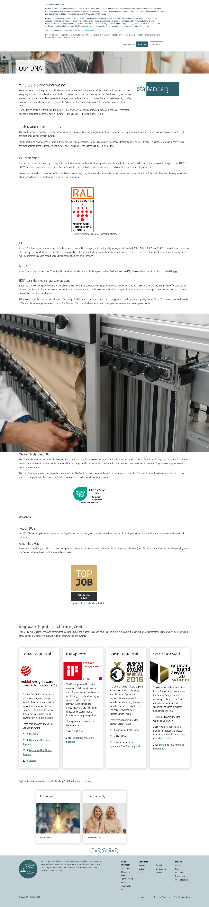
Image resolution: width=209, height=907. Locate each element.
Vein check (179, 872)
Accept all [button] (142, 44)
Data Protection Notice (182, 897)
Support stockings (127, 878)
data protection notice (86, 31)
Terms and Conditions (162, 897)
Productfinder (180, 876)
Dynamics (159, 865)
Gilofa (141, 872)
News (177, 869)
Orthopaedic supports (125, 873)
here (175, 271)
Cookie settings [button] (128, 44)
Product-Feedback (181, 880)
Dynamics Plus (161, 869)
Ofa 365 (159, 872)
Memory (33, 733)
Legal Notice (145, 897)
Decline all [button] (156, 44)
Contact (178, 865)
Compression (125, 868)
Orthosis (124, 882)
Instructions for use (126, 887)
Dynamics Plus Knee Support (125, 746)
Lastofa (32, 760)
